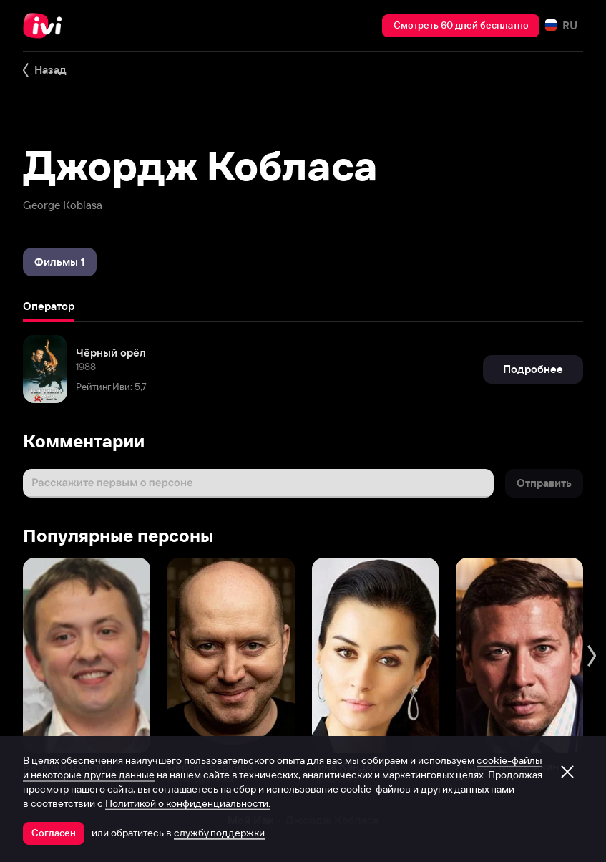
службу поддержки (219, 832)
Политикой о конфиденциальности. (187, 803)
